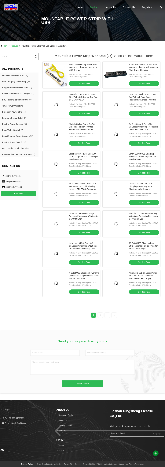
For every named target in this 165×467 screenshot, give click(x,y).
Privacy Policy (27, 464)
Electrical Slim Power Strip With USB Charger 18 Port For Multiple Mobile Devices (83, 156)
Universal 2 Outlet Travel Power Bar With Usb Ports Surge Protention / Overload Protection (142, 97)
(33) (14, 124)
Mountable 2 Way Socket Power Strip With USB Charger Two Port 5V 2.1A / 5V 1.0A (83, 97)
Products (94, 7)
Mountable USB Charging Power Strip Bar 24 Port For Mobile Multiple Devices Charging (143, 276)
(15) (14, 142)
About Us (111, 7)
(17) (17, 88)
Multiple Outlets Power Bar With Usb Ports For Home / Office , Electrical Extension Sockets (82, 127)
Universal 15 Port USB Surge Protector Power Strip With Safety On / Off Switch (83, 216)
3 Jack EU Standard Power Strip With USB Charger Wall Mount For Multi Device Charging (143, 67)
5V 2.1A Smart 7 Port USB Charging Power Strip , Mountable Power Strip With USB (143, 127)
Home (79, 7)
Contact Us (129, 7)
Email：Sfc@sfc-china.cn (14, 423)
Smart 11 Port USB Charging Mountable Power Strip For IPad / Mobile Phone (143, 156)
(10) (18, 136)
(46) (14, 112)
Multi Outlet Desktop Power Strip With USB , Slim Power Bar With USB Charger (83, 67)
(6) (14, 118)
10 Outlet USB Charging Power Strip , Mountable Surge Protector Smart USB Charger (143, 246)
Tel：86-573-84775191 (13, 418)
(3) (15, 148)
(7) (12, 130)
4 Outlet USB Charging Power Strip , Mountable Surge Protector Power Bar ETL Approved (84, 276)
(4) (12, 106)
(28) (15, 75)
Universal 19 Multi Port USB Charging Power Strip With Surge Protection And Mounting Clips (83, 246)
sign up (156, 433)
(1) (18, 154)
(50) (17, 100)
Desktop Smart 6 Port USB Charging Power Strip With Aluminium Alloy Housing (140, 186)
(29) (16, 81)
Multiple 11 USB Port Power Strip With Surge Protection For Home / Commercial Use (143, 216)
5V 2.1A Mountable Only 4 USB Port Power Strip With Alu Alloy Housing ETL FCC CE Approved (82, 186)
